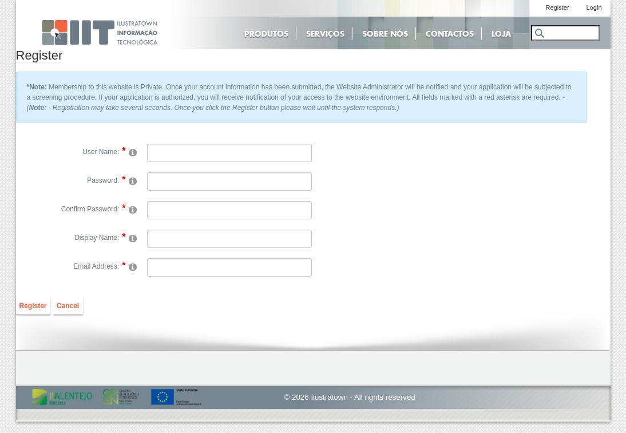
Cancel (68, 306)
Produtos (266, 32)
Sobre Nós (385, 32)
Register (33, 306)
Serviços (325, 32)
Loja (501, 32)
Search (539, 33)
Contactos (450, 32)
